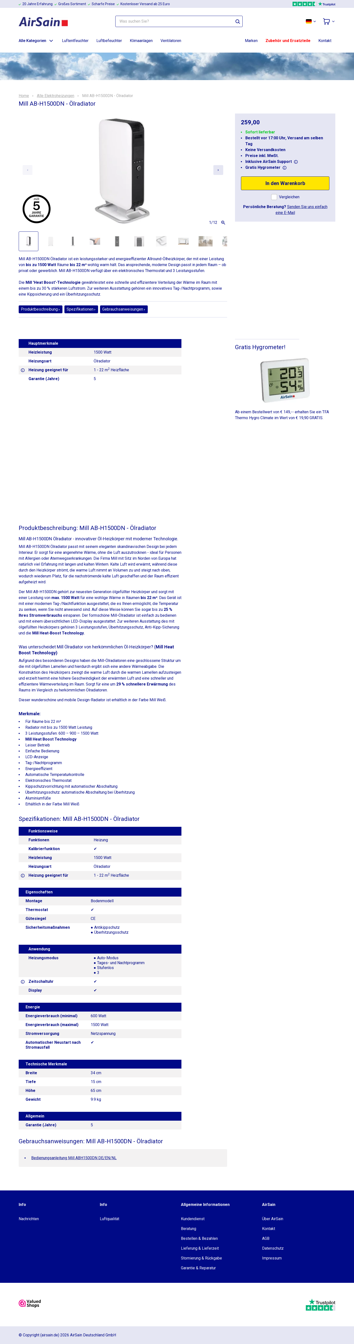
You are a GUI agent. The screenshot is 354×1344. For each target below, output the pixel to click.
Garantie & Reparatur (198, 1268)
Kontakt (324, 40)
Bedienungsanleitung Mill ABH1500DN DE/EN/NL (74, 1158)
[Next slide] (218, 170)
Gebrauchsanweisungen (124, 309)
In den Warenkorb (285, 183)
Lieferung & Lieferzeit (200, 1248)
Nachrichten (29, 1218)
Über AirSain (272, 1218)
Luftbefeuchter (109, 40)
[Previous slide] (27, 170)
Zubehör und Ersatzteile (288, 40)
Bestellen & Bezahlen (199, 1238)
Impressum (272, 1258)
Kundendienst (193, 1218)
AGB (265, 1238)
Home (24, 96)
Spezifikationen (81, 309)
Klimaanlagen (141, 40)
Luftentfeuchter (75, 40)
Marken (251, 40)
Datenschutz (273, 1248)
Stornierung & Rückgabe (201, 1258)
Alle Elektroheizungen (55, 96)
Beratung (188, 1228)
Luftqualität (109, 1218)
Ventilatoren (171, 40)
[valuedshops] (30, 1305)
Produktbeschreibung (40, 309)
